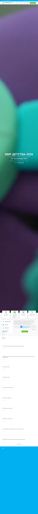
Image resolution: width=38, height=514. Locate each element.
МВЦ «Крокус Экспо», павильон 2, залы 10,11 (18, 160)
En (35, 0)
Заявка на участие (25, 331)
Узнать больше (34, 329)
